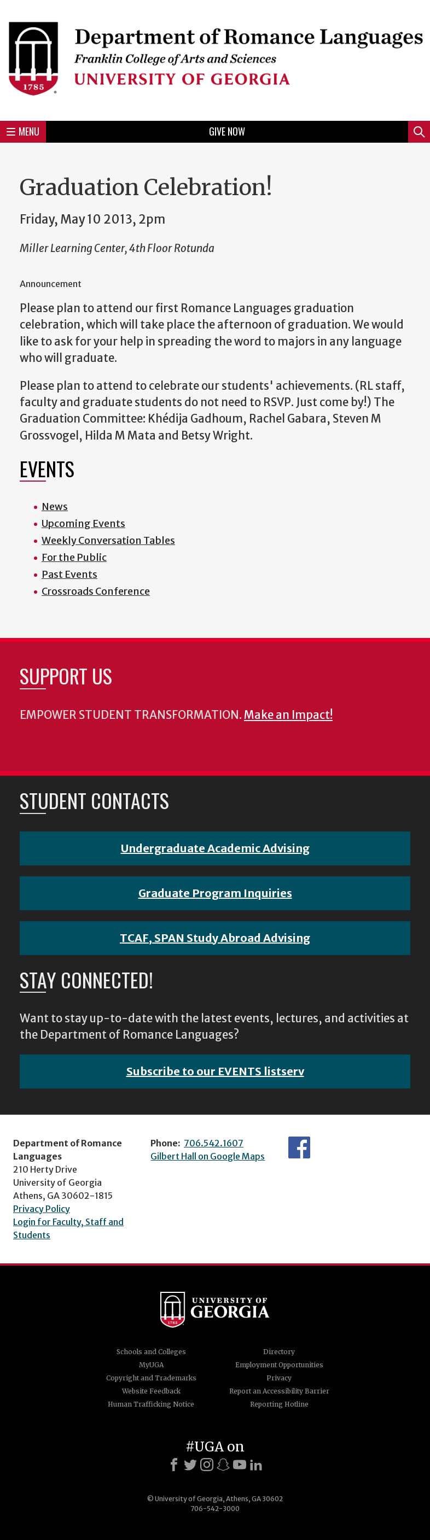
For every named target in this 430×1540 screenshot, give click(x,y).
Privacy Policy (41, 1208)
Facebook (299, 1147)
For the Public (74, 557)
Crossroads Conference (96, 591)
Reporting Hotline (279, 1404)
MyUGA (151, 1365)
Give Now (227, 131)
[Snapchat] (223, 1464)
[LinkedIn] (256, 1464)
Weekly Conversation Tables (108, 540)
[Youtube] (239, 1464)
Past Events (69, 574)
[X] (190, 1464)
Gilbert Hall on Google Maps (207, 1156)
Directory (279, 1352)
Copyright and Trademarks (151, 1378)
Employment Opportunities (279, 1365)
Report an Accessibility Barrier (279, 1391)
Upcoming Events (83, 523)
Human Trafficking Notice (151, 1404)
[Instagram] (206, 1464)
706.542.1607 (213, 1143)
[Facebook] (174, 1464)
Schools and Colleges (151, 1352)
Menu (23, 131)
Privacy (279, 1378)
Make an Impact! (288, 715)
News (55, 506)
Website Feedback (151, 1391)
